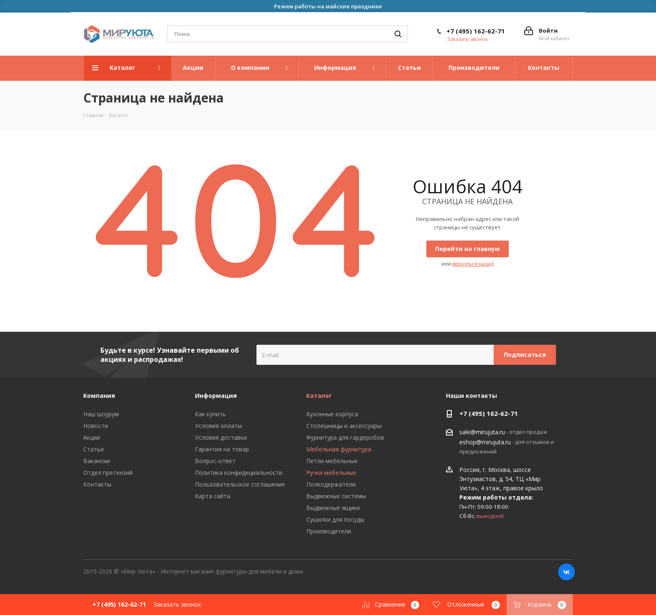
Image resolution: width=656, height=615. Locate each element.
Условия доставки (221, 437)
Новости (95, 426)
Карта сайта (212, 496)
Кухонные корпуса (332, 414)
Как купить (210, 414)
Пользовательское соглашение (240, 484)
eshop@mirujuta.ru (485, 442)
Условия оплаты (218, 426)
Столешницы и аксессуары (344, 426)
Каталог (319, 396)
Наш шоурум (101, 414)
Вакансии (96, 461)
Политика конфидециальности (238, 473)
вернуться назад (472, 263)
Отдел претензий (108, 473)
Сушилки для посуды (335, 519)
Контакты (97, 484)
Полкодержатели (331, 484)
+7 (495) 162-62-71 (475, 31)
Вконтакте (566, 572)
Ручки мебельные (331, 473)
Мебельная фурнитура (338, 449)
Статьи (93, 449)
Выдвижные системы (336, 496)
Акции (91, 437)
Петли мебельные (332, 461)
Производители (328, 531)
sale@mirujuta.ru (482, 432)
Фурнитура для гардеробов (345, 437)
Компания (99, 396)
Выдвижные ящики (333, 508)
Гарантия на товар (222, 449)
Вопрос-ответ (215, 461)
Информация (216, 396)
